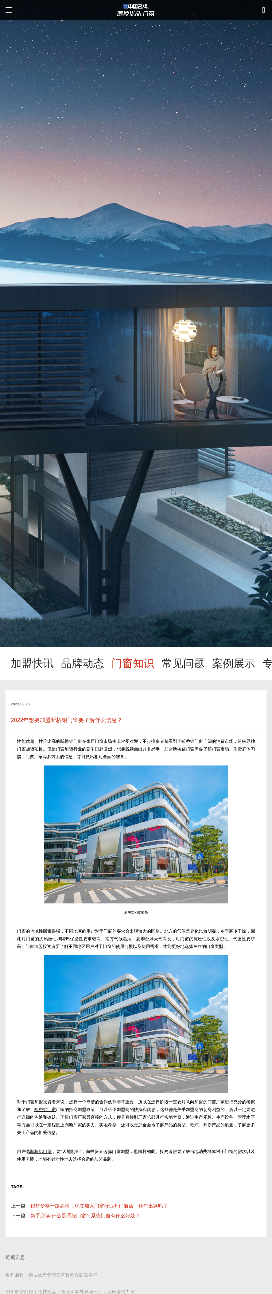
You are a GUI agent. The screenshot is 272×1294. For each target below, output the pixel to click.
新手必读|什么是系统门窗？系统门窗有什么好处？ (85, 1215)
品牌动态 (82, 663)
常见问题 (183, 663)
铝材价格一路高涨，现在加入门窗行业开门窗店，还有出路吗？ (99, 1205)
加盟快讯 (32, 663)
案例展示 (233, 663)
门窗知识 (132, 663)
